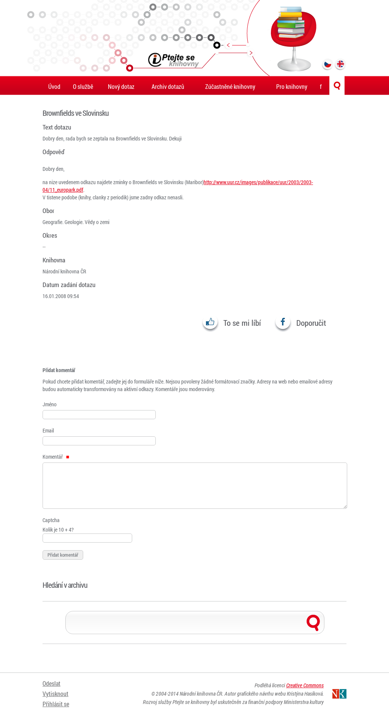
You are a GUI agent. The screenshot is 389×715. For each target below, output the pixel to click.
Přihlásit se (56, 703)
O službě (83, 86)
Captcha (51, 520)
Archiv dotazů (168, 86)
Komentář (56, 456)
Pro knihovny (291, 86)
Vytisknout (55, 693)
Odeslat (51, 684)
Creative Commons (305, 685)
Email (48, 430)
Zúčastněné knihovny (230, 86)
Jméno (50, 404)
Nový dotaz (121, 86)
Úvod (54, 86)
